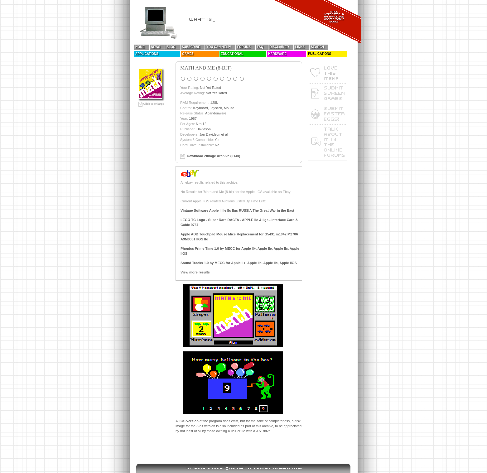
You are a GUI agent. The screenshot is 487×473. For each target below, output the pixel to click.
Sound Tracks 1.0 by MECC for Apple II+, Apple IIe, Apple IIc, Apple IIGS (239, 263)
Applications (146, 54)
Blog (171, 47)
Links (300, 47)
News (155, 47)
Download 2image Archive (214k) (213, 156)
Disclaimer (279, 47)
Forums (244, 47)
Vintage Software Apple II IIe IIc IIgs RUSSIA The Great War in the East (237, 210)
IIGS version (189, 421)
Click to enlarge (151, 103)
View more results (195, 272)
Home (140, 47)
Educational (232, 54)
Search (317, 47)
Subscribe (191, 47)
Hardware (277, 54)
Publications (319, 54)
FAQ (260, 47)
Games (188, 54)
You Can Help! (218, 47)
